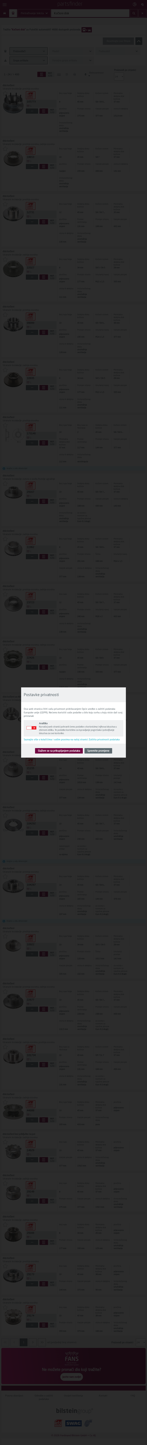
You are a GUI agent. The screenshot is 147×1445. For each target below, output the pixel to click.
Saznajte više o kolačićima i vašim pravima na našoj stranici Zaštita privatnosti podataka (72, 739)
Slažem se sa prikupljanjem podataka (59, 750)
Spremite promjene (98, 750)
